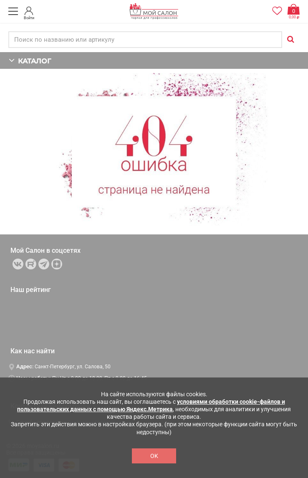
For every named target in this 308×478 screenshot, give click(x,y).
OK (154, 456)
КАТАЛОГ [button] (30, 60)
